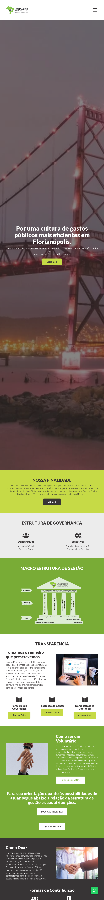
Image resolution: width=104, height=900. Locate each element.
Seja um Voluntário (52, 826)
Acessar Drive (19, 715)
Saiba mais (52, 262)
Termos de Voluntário (71, 780)
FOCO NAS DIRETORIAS (52, 812)
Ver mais (52, 502)
